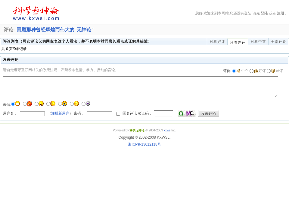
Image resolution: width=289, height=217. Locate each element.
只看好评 (217, 41)
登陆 (264, 13)
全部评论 (279, 41)
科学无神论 (35, 13)
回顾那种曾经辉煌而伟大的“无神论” (55, 29)
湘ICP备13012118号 (144, 144)
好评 (260, 71)
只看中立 (258, 41)
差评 (277, 71)
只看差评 (238, 42)
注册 (280, 13)
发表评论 (208, 114)
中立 (242, 71)
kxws (167, 130)
